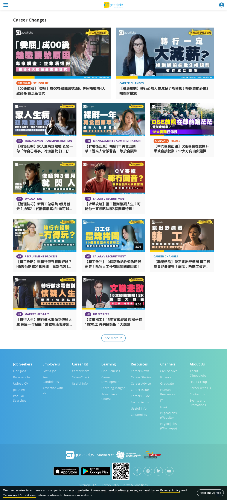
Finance (165, 377)
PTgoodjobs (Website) (168, 415)
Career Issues (140, 389)
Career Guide (140, 396)
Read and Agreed (210, 493)
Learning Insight (113, 388)
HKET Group (198, 381)
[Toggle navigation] (5, 5)
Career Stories (141, 377)
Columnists (139, 414)
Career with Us (200, 388)
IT (161, 400)
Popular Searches (19, 398)
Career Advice (141, 383)
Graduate (167, 383)
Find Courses (110, 371)
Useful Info (80, 383)
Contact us (197, 394)
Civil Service (168, 371)
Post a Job (49, 371)
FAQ (96, 485)
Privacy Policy (110, 485)
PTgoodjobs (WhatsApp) (168, 425)
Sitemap (84, 485)
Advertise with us (53, 390)
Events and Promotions (198, 402)
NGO (163, 406)
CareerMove (80, 371)
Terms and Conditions (19, 495)
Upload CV (20, 383)
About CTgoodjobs (198, 373)
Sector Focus (140, 402)
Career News (140, 371)
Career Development (110, 379)
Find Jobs (19, 371)
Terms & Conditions (135, 485)
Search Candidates (51, 379)
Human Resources (167, 391)
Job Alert (19, 389)
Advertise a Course (109, 396)
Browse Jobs (21, 377)
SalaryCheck (80, 377)
